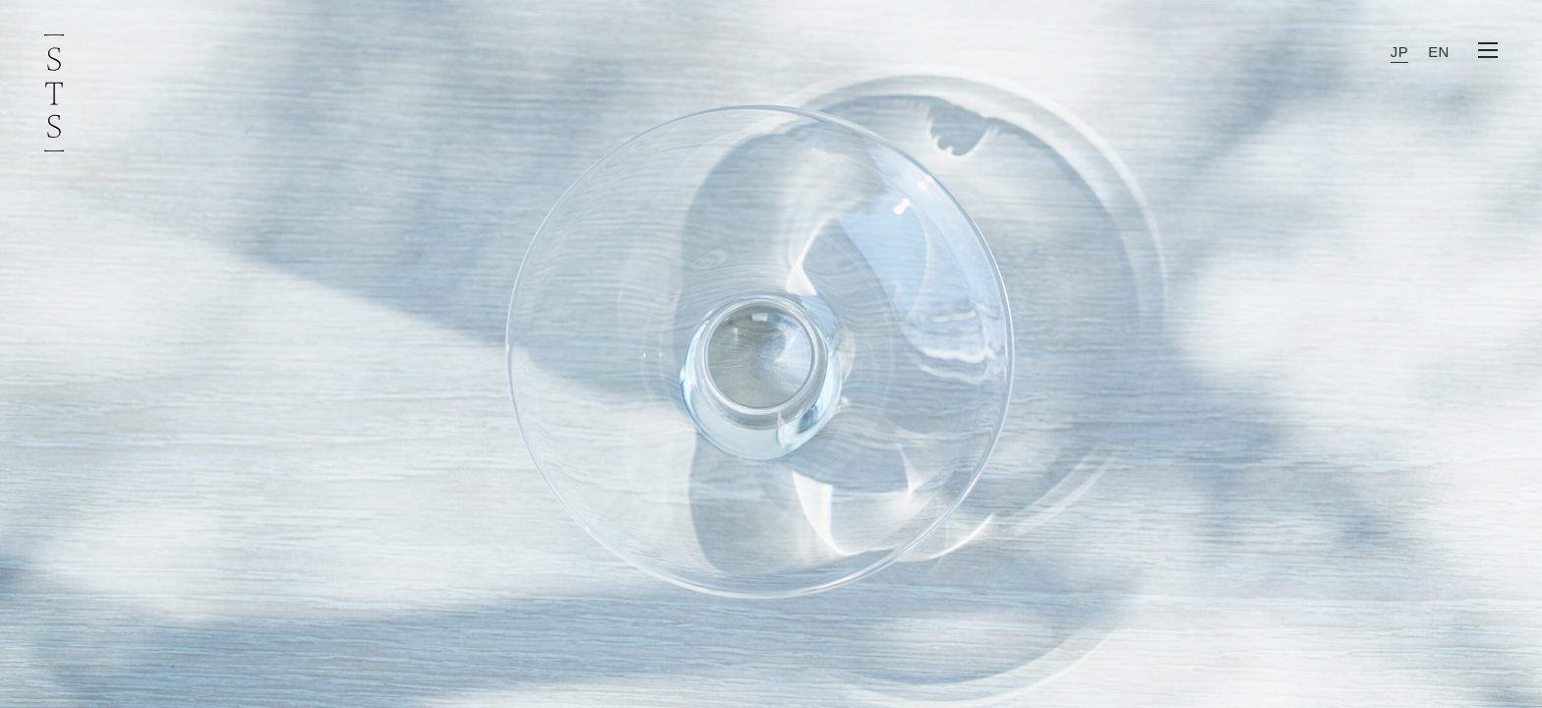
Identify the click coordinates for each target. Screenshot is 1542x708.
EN (1439, 51)
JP (1399, 51)
